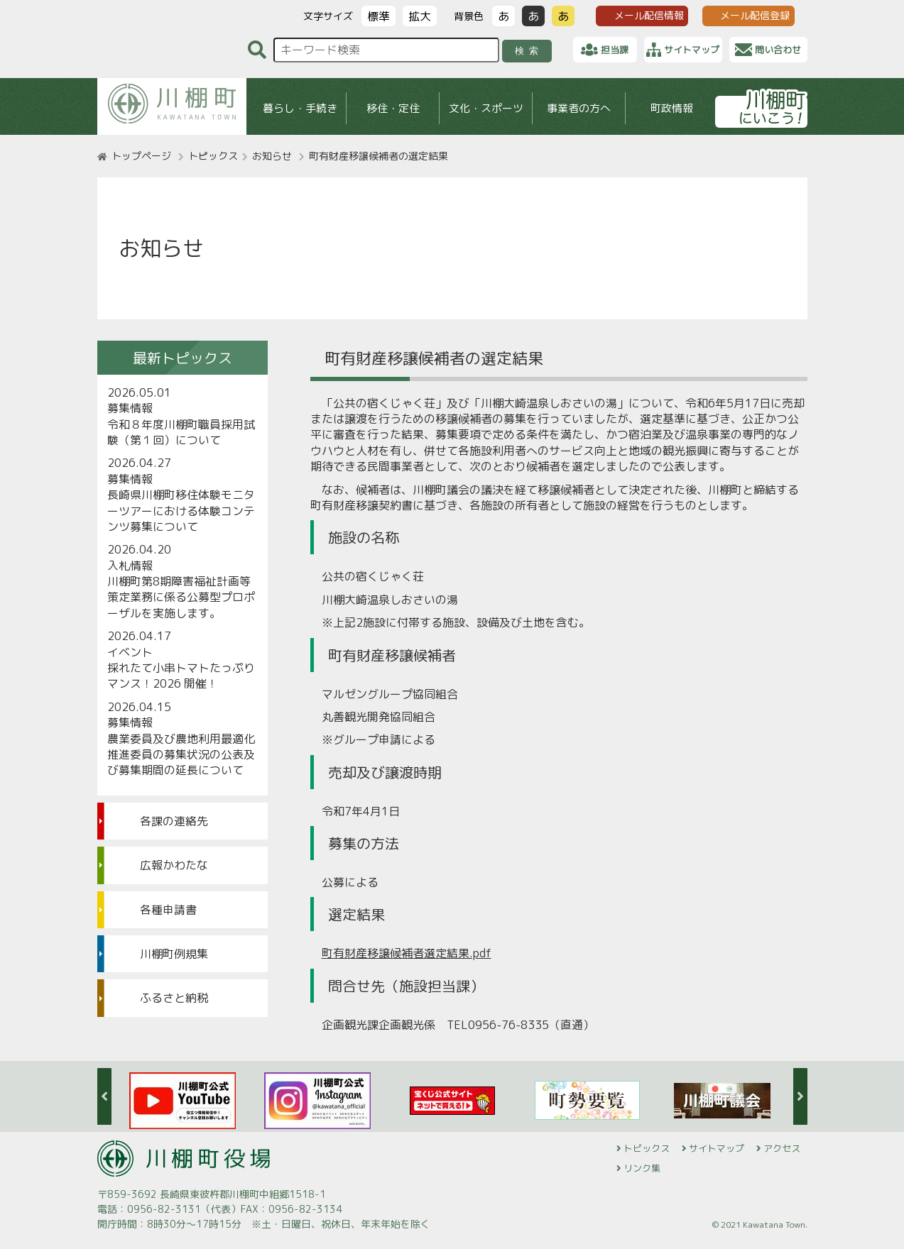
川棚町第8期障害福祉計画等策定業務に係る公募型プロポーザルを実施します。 (181, 597)
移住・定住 (392, 108)
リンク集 (641, 1168)
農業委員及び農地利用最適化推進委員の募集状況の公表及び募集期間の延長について (181, 754)
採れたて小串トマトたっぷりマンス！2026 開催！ (181, 675)
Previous (104, 1096)
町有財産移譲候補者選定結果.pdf (406, 953)
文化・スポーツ (485, 108)
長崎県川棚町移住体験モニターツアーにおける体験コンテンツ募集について (181, 510)
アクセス (781, 1148)
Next (800, 1096)
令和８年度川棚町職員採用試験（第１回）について (181, 432)
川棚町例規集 (174, 954)
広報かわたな (174, 865)
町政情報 (671, 108)
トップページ (141, 156)
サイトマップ (716, 1148)
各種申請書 (168, 910)
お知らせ (272, 156)
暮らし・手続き (299, 108)
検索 (529, 50)
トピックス (213, 156)
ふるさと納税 (174, 998)
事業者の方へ (579, 108)
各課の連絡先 (174, 821)
